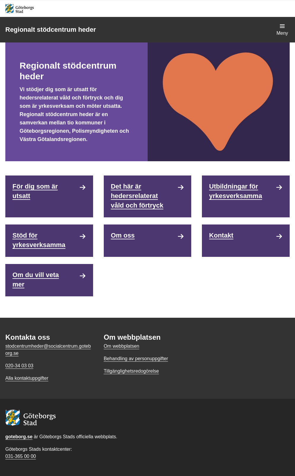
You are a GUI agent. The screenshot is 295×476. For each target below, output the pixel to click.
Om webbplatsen (121, 346)
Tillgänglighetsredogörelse (131, 371)
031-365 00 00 (20, 456)
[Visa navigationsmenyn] (282, 29)
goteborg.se (19, 436)
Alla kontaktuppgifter (26, 378)
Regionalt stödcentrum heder (50, 29)
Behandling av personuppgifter (136, 358)
